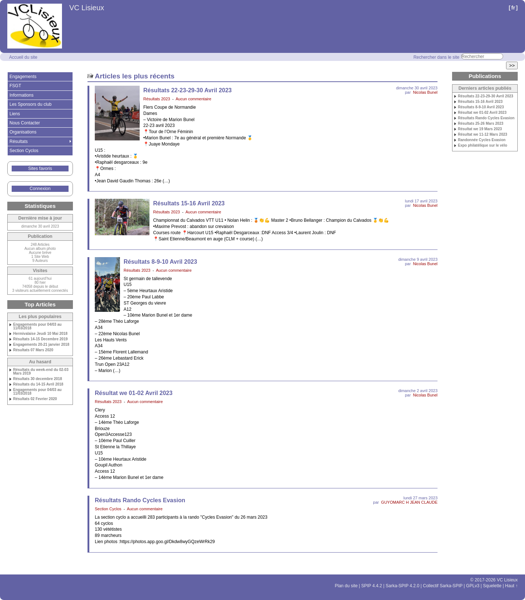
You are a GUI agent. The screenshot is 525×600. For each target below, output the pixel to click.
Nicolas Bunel (425, 92)
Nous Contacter (24, 122)
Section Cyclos (108, 509)
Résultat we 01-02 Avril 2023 (133, 393)
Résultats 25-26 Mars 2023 (480, 123)
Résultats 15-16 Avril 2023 (189, 203)
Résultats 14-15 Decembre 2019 (40, 339)
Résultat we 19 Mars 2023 (480, 129)
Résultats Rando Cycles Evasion (140, 500)
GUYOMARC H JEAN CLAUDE (409, 502)
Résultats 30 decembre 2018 (37, 379)
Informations (21, 95)
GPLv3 (472, 585)
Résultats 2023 (156, 99)
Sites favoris (40, 168)
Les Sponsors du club (30, 104)
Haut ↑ (511, 585)
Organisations (22, 132)
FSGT (15, 85)
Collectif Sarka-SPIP (443, 585)
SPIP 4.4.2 (371, 585)
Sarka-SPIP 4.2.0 (403, 585)
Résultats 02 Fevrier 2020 (35, 399)
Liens (14, 113)
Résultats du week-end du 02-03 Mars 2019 (41, 371)
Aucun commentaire (193, 99)
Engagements (22, 76)
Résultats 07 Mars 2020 (33, 350)
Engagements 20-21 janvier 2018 (41, 345)
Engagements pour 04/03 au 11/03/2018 (37, 326)
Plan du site (346, 585)
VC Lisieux (86, 8)
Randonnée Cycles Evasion (482, 140)
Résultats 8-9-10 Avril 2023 (160, 262)
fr (513, 7)
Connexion (40, 188)
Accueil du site (23, 57)
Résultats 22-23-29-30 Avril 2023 (187, 90)
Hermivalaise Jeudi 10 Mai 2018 (40, 334)
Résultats (18, 141)
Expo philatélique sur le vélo (482, 145)
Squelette (492, 585)
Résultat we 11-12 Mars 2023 (482, 134)
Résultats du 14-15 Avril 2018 (38, 384)
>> (512, 65)
